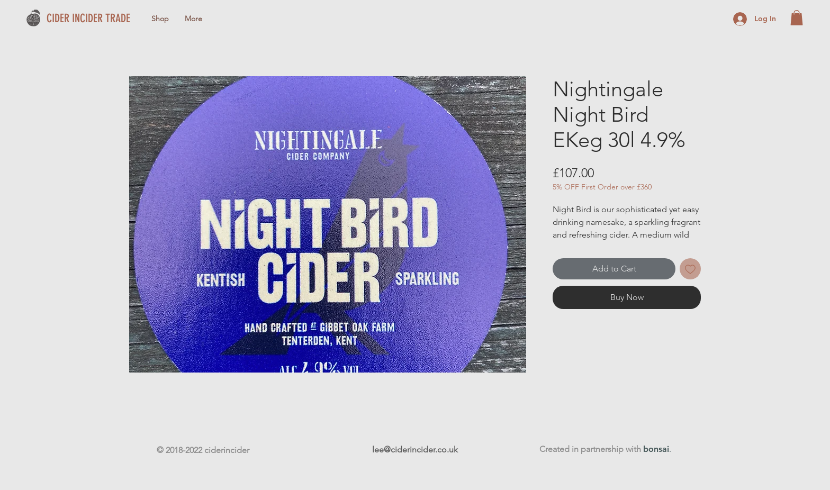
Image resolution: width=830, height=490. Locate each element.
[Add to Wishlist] (690, 268)
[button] (796, 17)
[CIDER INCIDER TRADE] (102, 18)
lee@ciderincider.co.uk (415, 449)
